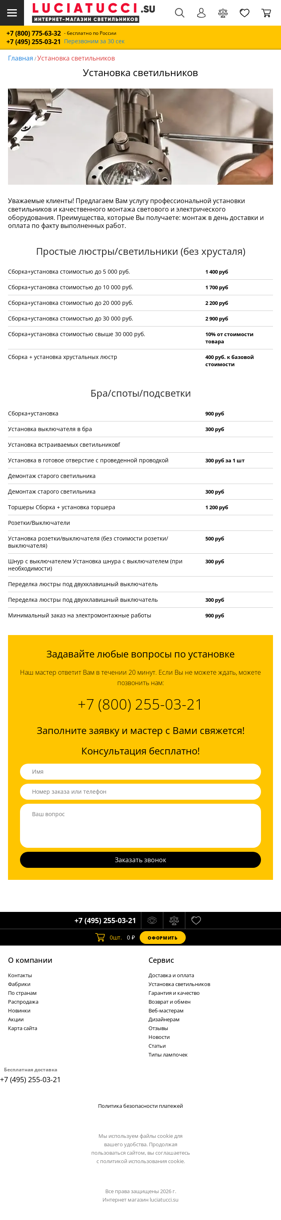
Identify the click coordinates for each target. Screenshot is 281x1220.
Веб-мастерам (166, 1010)
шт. (108, 937)
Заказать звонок (140, 859)
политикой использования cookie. (142, 1161)
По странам (22, 992)
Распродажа (23, 1001)
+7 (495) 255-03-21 (33, 42)
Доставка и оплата (171, 975)
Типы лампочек (168, 1054)
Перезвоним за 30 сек (94, 41)
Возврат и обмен (170, 1001)
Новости (159, 1037)
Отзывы (158, 1028)
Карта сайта (22, 1028)
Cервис (161, 960)
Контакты (20, 975)
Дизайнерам (164, 1019)
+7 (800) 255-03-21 (140, 704)
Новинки (19, 1010)
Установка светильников (76, 58)
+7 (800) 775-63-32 (33, 33)
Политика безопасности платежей (140, 1105)
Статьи (157, 1045)
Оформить (162, 938)
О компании (30, 960)
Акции (16, 1019)
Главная (20, 58)
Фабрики (19, 984)
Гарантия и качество (174, 992)
